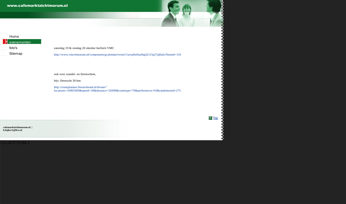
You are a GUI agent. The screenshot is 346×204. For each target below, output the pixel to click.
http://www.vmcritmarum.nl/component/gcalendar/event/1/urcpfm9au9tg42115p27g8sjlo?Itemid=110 (117, 54)
